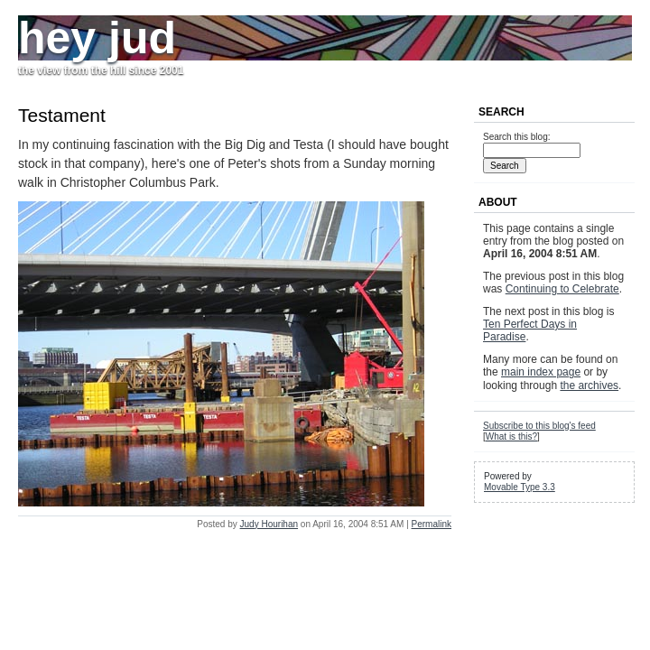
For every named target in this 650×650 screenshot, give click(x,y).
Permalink (431, 524)
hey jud (97, 38)
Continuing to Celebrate (562, 289)
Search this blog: (517, 137)
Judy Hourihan (269, 524)
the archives (589, 385)
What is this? (511, 436)
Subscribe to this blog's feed (539, 426)
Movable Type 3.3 (519, 487)
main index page (540, 372)
